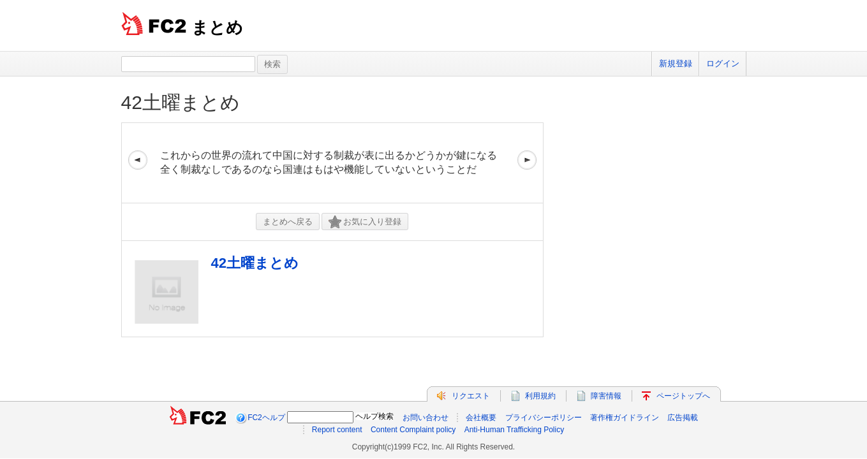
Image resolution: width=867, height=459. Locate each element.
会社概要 (481, 417)
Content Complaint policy (413, 429)
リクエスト (471, 395)
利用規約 (540, 395)
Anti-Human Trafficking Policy (514, 429)
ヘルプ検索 (374, 416)
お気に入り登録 (365, 222)
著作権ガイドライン (624, 417)
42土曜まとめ (180, 102)
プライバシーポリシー (543, 417)
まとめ (217, 27)
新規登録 (675, 63)
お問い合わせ (425, 417)
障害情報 (606, 395)
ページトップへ (683, 395)
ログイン (722, 63)
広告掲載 (682, 417)
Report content (337, 429)
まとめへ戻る (288, 221)
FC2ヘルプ (266, 417)
